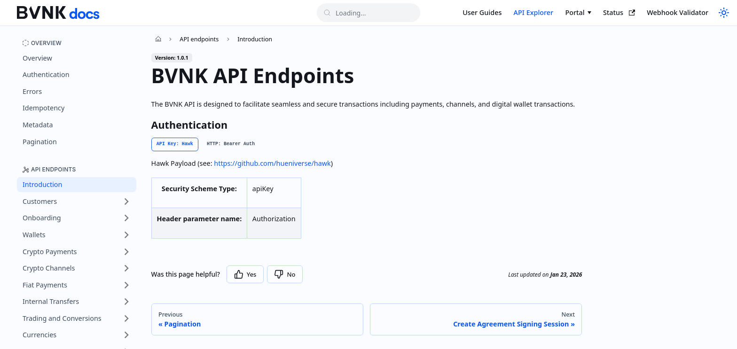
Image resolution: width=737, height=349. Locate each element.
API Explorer (534, 12)
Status (619, 12)
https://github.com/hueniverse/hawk (272, 163)
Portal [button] (574, 12)
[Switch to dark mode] (722, 12)
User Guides (482, 12)
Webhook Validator (677, 12)
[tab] (174, 144)
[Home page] (158, 39)
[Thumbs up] (245, 274)
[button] (76, 201)
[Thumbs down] (285, 274)
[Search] (368, 12)
